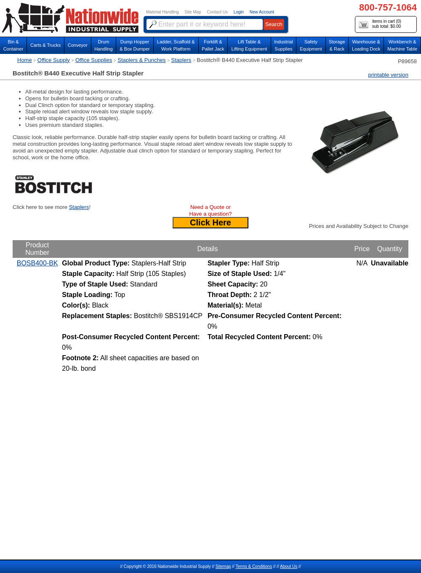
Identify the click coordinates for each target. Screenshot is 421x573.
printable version (388, 75)
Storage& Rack (337, 45)
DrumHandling (103, 45)
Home (24, 60)
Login (239, 12)
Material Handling (162, 12)
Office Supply (53, 60)
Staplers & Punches (141, 60)
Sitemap (223, 566)
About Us (288, 566)
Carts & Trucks (45, 45)
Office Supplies (93, 60)
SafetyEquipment (311, 45)
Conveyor (78, 45)
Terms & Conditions (253, 566)
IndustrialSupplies (283, 45)
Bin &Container (13, 45)
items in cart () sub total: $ (380, 24)
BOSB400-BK (37, 263)
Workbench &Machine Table (402, 45)
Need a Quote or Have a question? (210, 210)
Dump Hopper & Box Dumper (135, 45)
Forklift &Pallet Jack (213, 45)
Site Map (192, 12)
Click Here (210, 222)
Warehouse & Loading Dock (366, 45)
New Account (262, 12)
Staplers (181, 60)
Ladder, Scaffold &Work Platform (176, 45)
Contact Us (217, 12)
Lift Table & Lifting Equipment (249, 45)
